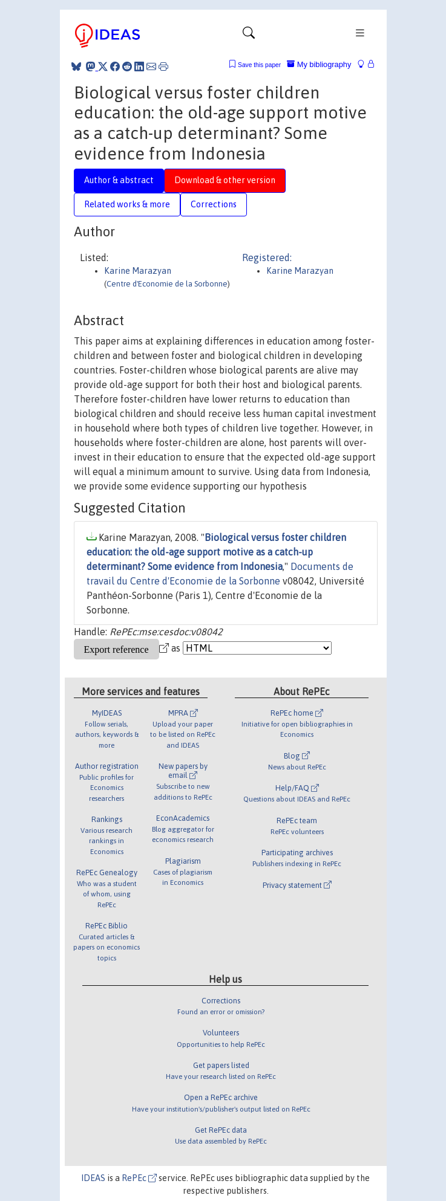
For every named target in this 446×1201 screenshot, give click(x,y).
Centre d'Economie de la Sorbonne (167, 283)
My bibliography (319, 64)
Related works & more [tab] (127, 204)
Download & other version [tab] (224, 180)
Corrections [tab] (214, 204)
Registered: (267, 257)
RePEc (139, 1178)
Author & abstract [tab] (119, 180)
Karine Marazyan (137, 271)
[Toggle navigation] (249, 36)
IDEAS (93, 1178)
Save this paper (259, 65)
